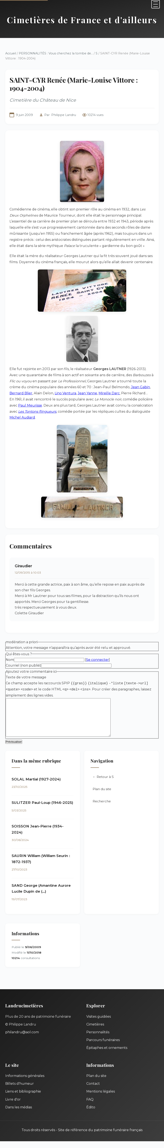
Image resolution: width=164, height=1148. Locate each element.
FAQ (90, 1106)
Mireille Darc (109, 393)
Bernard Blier (20, 393)
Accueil (10, 53)
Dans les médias (18, 1114)
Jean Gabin (140, 387)
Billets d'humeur (19, 1090)
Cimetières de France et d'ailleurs (82, 19)
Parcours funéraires (103, 1047)
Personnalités (97, 1039)
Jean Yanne (87, 393)
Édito (90, 1114)
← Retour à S (103, 784)
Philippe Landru (63, 115)
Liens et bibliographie (23, 1098)
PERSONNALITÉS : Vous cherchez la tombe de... (56, 53)
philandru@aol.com (22, 1039)
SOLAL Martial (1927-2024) (36, 786)
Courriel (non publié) (23, 665)
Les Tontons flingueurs (37, 412)
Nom (10, 660)
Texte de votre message (26, 677)
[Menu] (155, 4)
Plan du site (102, 796)
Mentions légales (100, 1098)
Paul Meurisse (30, 405)
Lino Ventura (65, 393)
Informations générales (24, 1083)
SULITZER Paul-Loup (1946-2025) (42, 809)
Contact (93, 1090)
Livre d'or (13, 1106)
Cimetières (95, 1031)
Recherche (102, 808)
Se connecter (97, 660)
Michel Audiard (22, 417)
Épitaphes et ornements (106, 1054)
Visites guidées (98, 1023)
